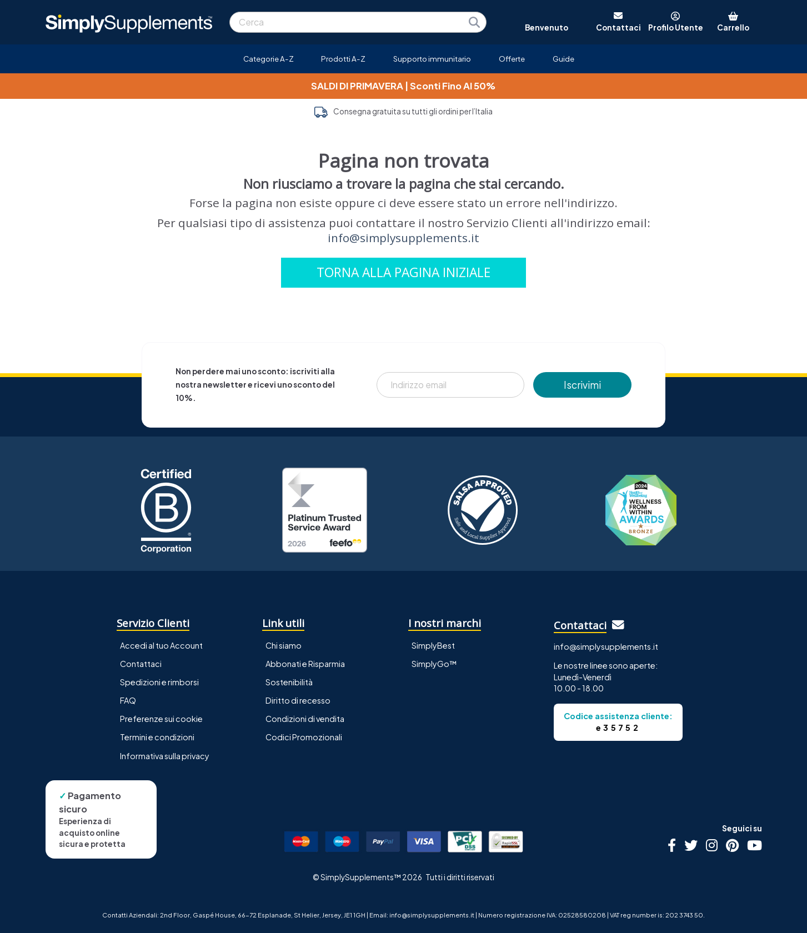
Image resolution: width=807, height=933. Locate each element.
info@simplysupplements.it (403, 237)
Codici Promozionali (303, 737)
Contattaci (141, 664)
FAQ (128, 700)
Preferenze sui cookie (161, 719)
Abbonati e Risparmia (305, 664)
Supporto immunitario (432, 58)
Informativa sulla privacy (164, 756)
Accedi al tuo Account (161, 645)
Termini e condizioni (157, 737)
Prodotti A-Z (343, 58)
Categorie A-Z (268, 58)
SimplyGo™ (434, 664)
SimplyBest (433, 645)
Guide (563, 58)
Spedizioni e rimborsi (159, 682)
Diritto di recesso (297, 700)
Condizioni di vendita (304, 719)
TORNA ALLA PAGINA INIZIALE (403, 272)
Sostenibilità (289, 682)
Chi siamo (283, 645)
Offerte (512, 58)
